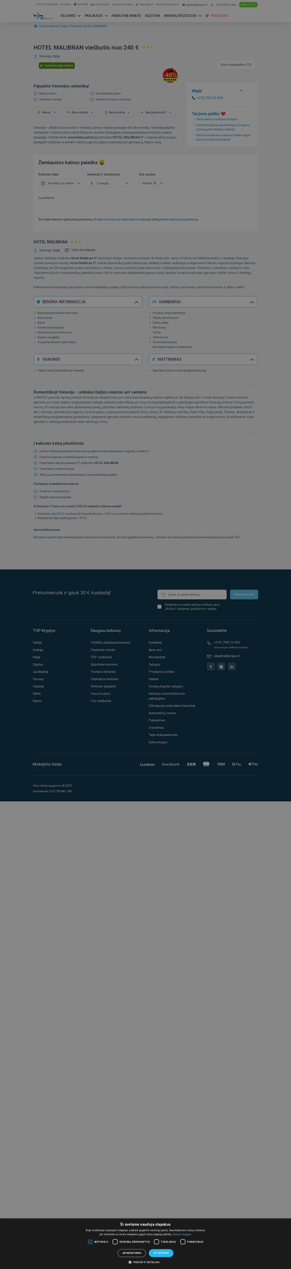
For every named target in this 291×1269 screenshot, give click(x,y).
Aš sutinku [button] (161, 1253)
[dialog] (145, 1243)
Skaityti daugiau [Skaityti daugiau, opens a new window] (182, 1234)
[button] (145, 1262)
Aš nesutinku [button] (131, 1253)
